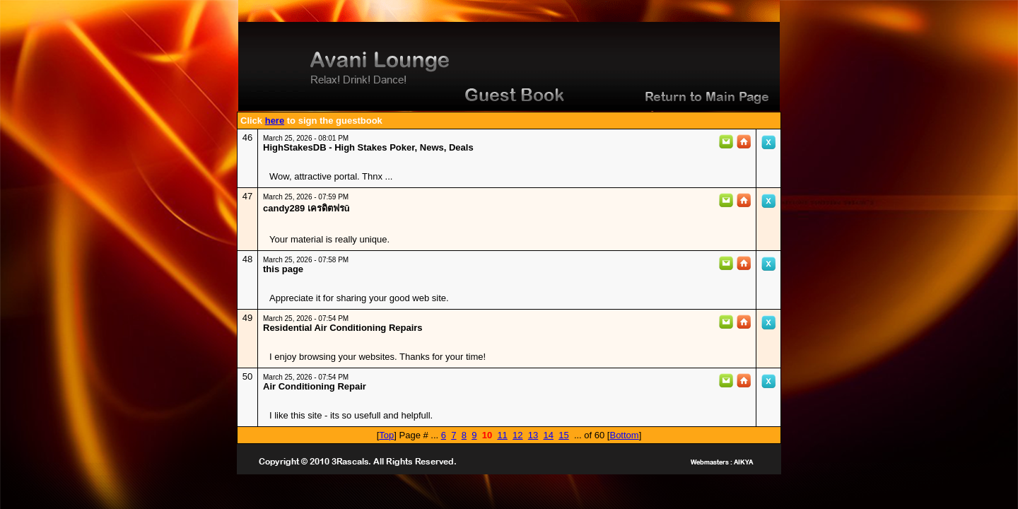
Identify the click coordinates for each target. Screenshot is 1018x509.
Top (386, 435)
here (274, 120)
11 (502, 435)
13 (533, 435)
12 (517, 435)
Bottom (623, 435)
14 (548, 435)
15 (563, 435)
